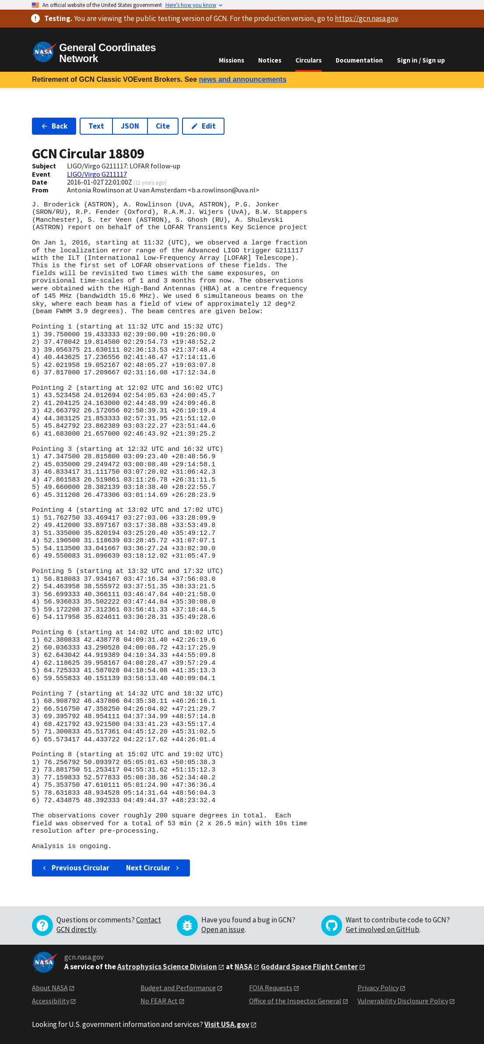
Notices (269, 60)
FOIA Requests (270, 987)
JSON (130, 126)
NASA (244, 966)
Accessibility (50, 1000)
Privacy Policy (378, 987)
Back (54, 126)
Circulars (308, 60)
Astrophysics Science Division (167, 966)
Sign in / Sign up (421, 60)
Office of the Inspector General (295, 1000)
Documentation (359, 60)
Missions (231, 60)
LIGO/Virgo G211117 (97, 174)
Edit (203, 126)
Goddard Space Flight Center (309, 966)
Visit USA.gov (226, 1024)
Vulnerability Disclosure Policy (403, 1000)
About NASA (50, 987)
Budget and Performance (178, 987)
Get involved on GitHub (382, 929)
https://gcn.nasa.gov (366, 18)
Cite (163, 126)
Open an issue (223, 929)
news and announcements (242, 79)
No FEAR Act (159, 1000)
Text (96, 126)
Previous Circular (75, 868)
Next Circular (153, 868)
